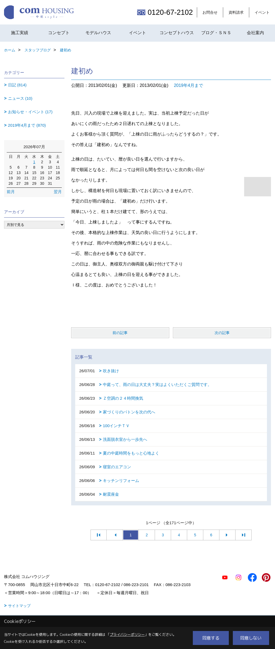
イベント (262, 12)
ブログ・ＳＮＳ (216, 32)
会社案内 (255, 32)
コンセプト (59, 32)
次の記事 (222, 333)
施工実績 (19, 32)
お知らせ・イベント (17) (30, 111)
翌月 (58, 191)
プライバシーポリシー (127, 634)
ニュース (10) (20, 98)
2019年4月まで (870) (27, 125)
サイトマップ (19, 606)
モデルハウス (98, 32)
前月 (11, 191)
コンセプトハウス (177, 32)
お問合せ (210, 12)
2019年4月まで (188, 85)
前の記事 (120, 333)
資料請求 (236, 12)
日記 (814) (17, 85)
